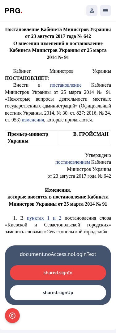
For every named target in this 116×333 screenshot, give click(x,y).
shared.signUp (58, 292)
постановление (66, 85)
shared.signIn (58, 273)
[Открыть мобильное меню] (105, 10)
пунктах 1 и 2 (44, 218)
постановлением (72, 162)
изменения (33, 119)
